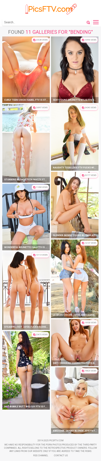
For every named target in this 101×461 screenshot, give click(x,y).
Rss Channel (40, 455)
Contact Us (61, 455)
